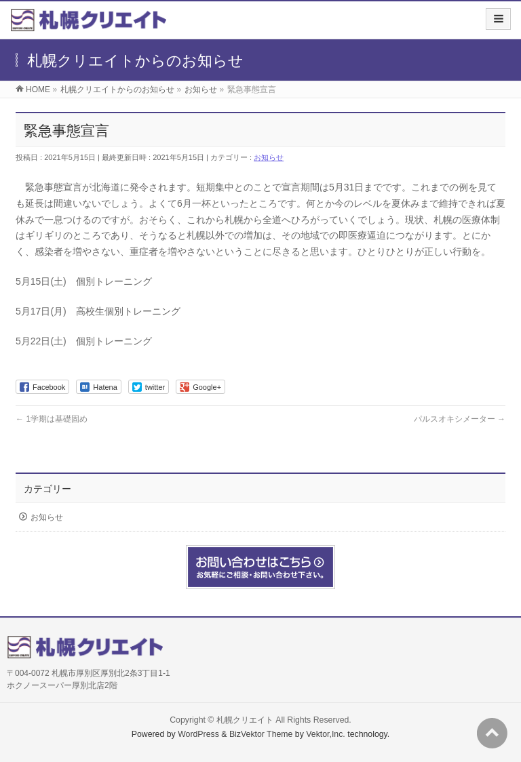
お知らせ (269, 157)
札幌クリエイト (244, 720)
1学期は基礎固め (52, 419)
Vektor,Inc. (325, 734)
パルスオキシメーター (459, 419)
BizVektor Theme (261, 734)
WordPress (198, 734)
